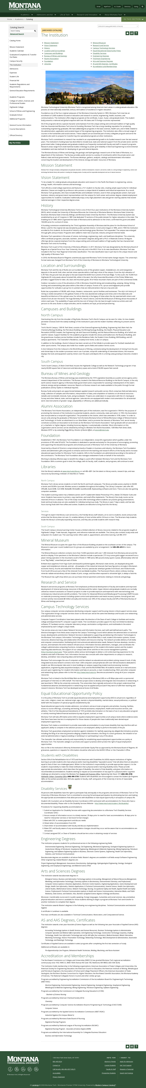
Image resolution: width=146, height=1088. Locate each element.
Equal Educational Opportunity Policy (107, 51)
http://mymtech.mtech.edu (51, 652)
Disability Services (99, 53)
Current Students (110, 1065)
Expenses (13, 73)
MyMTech (107, 6)
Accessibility (57, 1073)
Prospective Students (109, 1073)
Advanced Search (17, 34)
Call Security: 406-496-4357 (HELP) (64, 1069)
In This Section (132, 19)
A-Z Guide (117, 6)
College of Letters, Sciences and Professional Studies (22, 102)
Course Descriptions (17, 129)
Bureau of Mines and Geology (55, 56)
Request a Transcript (127, 1069)
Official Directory (16, 135)
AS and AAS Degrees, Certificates (105, 64)
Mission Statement (17, 47)
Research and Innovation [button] (87, 15)
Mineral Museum (99, 43)
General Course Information (20, 125)
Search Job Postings (126, 1073)
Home (9, 19)
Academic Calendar (17, 51)
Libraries (47, 64)
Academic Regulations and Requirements (19, 85)
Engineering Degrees (101, 56)
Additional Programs (17, 119)
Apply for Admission (126, 1061)
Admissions (14, 69)
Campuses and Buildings (53, 53)
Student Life (14, 76)
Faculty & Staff (111, 1069)
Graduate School (16, 115)
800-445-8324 (57, 1061)
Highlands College (16, 107)
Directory (127, 6)
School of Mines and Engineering (22, 111)
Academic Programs (17, 97)
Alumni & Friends (110, 1061)
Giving (136, 6)
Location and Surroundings (54, 51)
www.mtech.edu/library (71, 471)
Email (98, 6)
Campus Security (16, 61)
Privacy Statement (59, 1077)
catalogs (35, 1085)
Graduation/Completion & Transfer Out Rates (23, 56)
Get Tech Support (125, 1065)
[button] (33, 14)
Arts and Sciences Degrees (103, 61)
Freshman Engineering (101, 59)
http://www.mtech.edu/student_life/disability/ (112, 803)
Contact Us (56, 1065)
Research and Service (101, 45)
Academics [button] (25, 15)
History (47, 48)
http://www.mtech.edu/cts (86, 672)
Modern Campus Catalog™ (105, 1085)
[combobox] (118, 26)
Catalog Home (15, 40)
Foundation (48, 61)
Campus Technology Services (104, 48)
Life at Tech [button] (65, 15)
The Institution (15, 65)
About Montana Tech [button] (113, 15)
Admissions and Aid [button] (45, 15)
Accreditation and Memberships (105, 66)
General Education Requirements (22, 90)
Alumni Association (51, 59)
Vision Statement (50, 45)
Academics (19, 19)
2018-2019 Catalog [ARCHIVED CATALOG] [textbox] (110, 26)
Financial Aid (14, 80)
